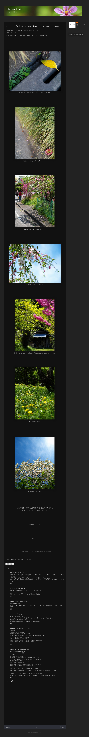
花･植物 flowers (13, 559)
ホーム (35, 727)
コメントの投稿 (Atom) (36, 732)
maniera (80, 22)
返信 (11, 583)
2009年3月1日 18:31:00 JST (19, 572)
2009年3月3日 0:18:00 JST (21, 601)
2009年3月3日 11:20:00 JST (23, 628)
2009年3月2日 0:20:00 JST (19, 588)
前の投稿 (62, 727)
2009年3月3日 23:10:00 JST (22, 649)
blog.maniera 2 (14, 9)
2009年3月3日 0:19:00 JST (21, 614)
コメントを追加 (10, 681)
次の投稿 (8, 727)
